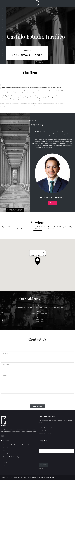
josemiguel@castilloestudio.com (47, 430)
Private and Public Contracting (11, 456)
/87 (53, 433)
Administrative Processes (9, 447)
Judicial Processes (7, 453)
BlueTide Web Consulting (47, 477)
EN (43, 468)
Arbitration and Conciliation (10, 450)
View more (52, 203)
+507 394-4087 (39, 326)
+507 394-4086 (39, 324)
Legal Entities (6, 459)
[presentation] (51, 457)
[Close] (44, 252)
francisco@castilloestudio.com (47, 428)
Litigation (5, 465)
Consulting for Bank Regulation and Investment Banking (18, 444)
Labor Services (6, 462)
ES (40, 468)
